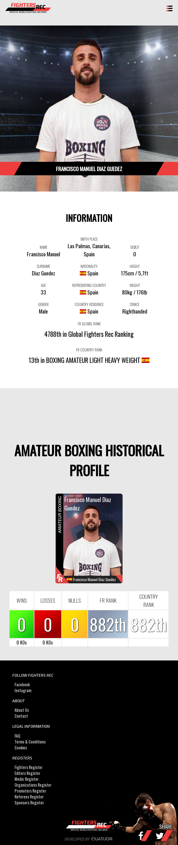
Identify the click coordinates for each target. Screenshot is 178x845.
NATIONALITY (89, 266)
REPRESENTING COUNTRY (89, 285)
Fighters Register (29, 767)
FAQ (17, 735)
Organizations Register (33, 785)
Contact (21, 716)
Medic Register (27, 779)
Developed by (89, 839)
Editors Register (27, 773)
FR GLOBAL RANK (89, 323)
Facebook (22, 684)
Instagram (23, 690)
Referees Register (29, 796)
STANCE (134, 304)
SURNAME (43, 266)
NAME (43, 247)
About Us (22, 710)
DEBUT (134, 247)
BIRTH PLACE (89, 239)
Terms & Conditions (30, 741)
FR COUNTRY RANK (89, 350)
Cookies (21, 747)
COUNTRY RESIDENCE (89, 304)
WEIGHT (135, 285)
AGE (43, 285)
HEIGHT (135, 266)
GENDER (43, 304)
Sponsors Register (29, 802)
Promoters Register (30, 790)
